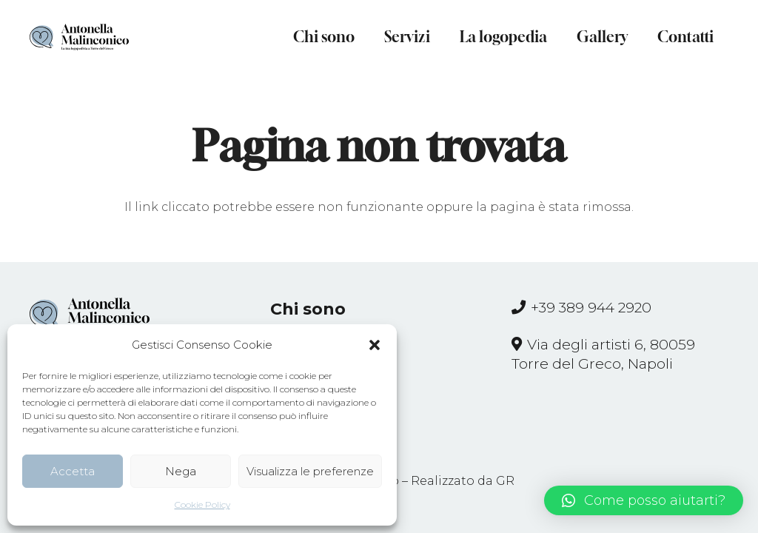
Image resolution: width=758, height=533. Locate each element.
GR (505, 481)
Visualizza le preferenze (310, 471)
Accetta (72, 471)
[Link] (79, 37)
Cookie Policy (202, 504)
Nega (180, 471)
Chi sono (308, 309)
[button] (374, 345)
